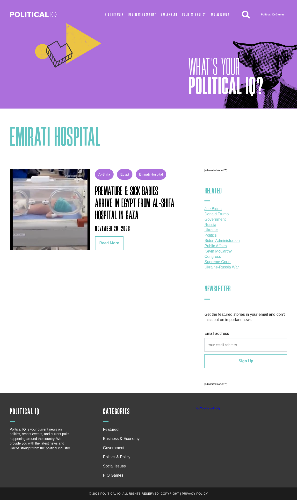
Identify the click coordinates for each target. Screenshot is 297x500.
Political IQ (24, 411)
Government (169, 14)
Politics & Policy (194, 14)
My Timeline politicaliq (208, 408)
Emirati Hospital (151, 174)
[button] (246, 14)
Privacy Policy (195, 493)
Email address (216, 333)
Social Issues (219, 14)
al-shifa (104, 174)
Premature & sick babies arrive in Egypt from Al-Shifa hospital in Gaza (134, 203)
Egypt (124, 174)
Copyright (170, 493)
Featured (110, 429)
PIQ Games (113, 475)
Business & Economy (142, 14)
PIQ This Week (114, 14)
